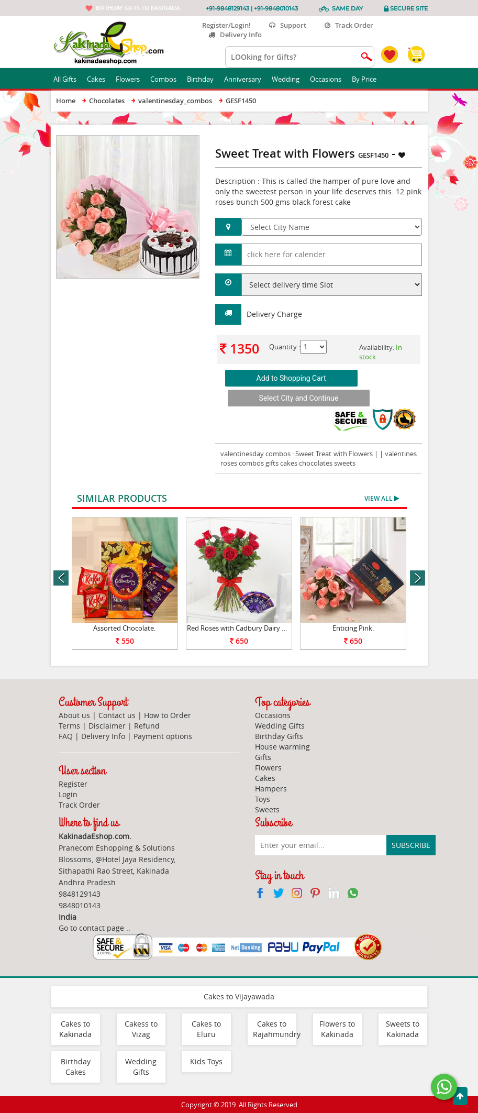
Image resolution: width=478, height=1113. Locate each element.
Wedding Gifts (280, 726)
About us (74, 715)
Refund (147, 726)
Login (68, 794)
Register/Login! (222, 25)
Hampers (271, 789)
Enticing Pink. (353, 628)
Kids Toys (206, 1061)
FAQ (66, 736)
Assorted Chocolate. (124, 628)
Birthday (204, 79)
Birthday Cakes (76, 1066)
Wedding (289, 79)
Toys (262, 799)
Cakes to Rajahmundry (277, 1029)
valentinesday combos (255, 453)
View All (381, 498)
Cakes (100, 79)
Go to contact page (91, 928)
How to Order (167, 715)
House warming (282, 747)
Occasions (329, 79)
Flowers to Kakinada (337, 1029)
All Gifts (68, 79)
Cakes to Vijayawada (239, 996)
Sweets (267, 809)
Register (73, 784)
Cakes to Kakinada (75, 1029)
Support (287, 25)
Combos (167, 79)
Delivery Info (235, 34)
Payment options (163, 736)
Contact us (117, 715)
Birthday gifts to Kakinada (138, 8)
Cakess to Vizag (141, 1029)
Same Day (347, 8)
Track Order (349, 25)
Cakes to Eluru (206, 1029)
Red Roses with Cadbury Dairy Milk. (241, 628)
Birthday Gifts (279, 736)
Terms (69, 726)
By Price (368, 79)
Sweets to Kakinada (402, 1029)
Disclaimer (107, 726)
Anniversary (246, 79)
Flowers (132, 79)
